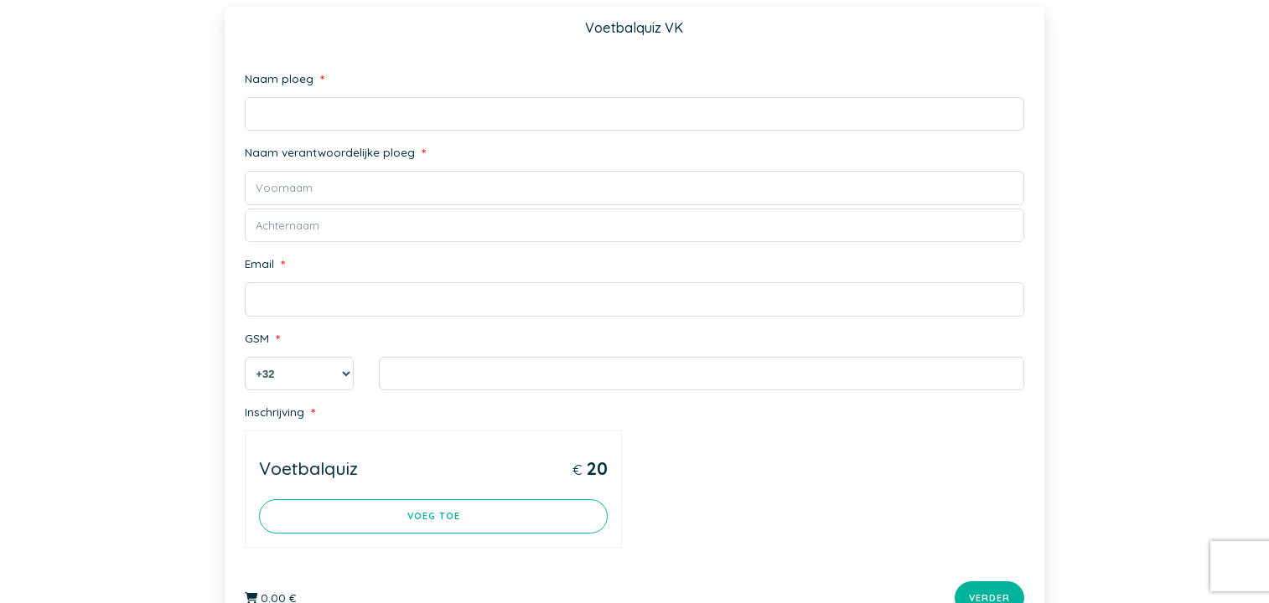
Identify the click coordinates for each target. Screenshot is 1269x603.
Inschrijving (279, 413)
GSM (262, 339)
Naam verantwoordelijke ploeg (332, 153)
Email (263, 265)
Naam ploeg (282, 80)
